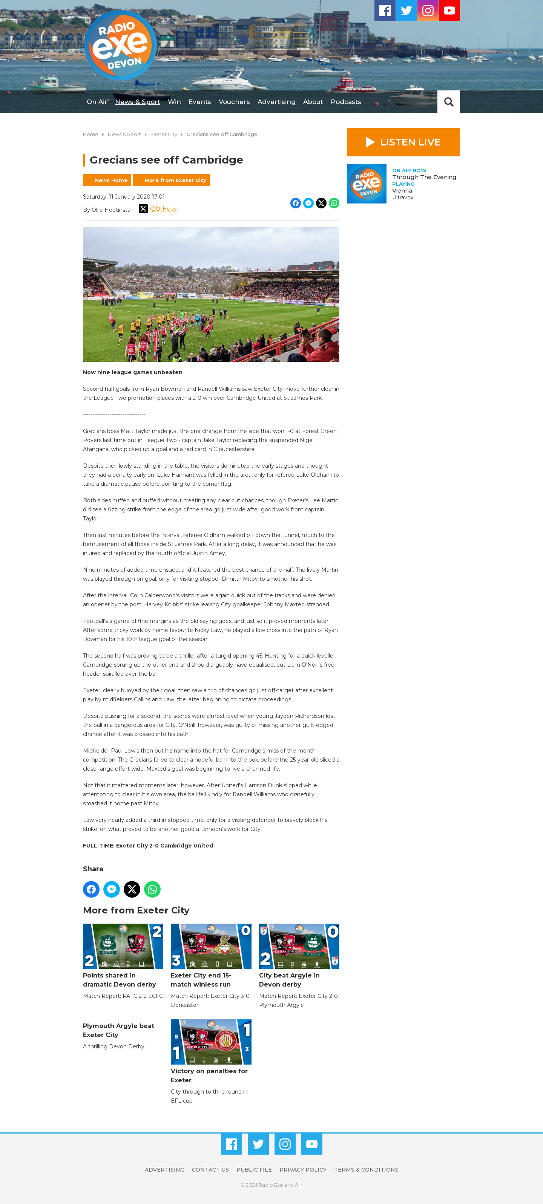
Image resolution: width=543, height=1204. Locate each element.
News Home (111, 180)
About (313, 102)
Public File (254, 1169)
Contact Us (210, 1169)
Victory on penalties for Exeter (211, 1051)
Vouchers (234, 102)
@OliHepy (158, 208)
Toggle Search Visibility (448, 101)
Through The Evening (424, 177)
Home (90, 134)
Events (200, 102)
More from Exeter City (175, 180)
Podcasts (346, 102)
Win (174, 102)
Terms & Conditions (366, 1169)
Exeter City (163, 134)
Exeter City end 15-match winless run (211, 956)
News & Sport (137, 102)
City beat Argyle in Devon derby (299, 956)
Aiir (298, 1185)
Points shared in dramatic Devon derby (123, 956)
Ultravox (402, 197)
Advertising (277, 102)
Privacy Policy (303, 1169)
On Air (97, 102)
